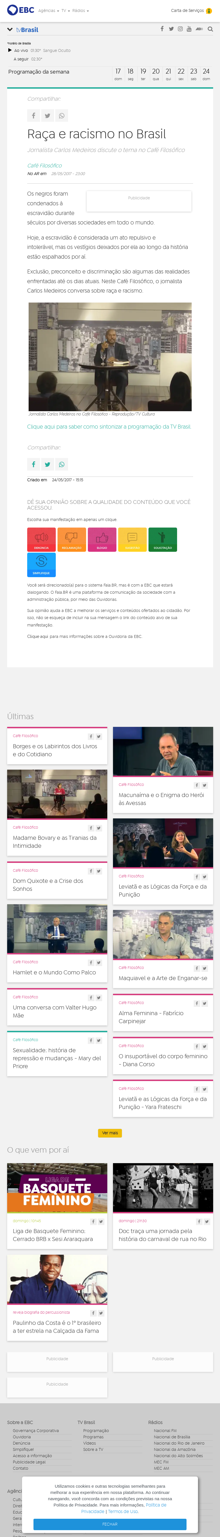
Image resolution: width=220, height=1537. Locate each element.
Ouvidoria (22, 1437)
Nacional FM (165, 1431)
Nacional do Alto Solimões (178, 1456)
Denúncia (21, 1443)
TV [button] (66, 11)
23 (193, 71)
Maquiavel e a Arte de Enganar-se (163, 980)
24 (206, 71)
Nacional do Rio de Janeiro (179, 1443)
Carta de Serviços (187, 11)
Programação (96, 1431)
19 (143, 71)
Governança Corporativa (36, 1431)
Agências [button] (48, 11)
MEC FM (161, 1462)
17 (118, 71)
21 (168, 71)
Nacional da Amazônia (175, 1450)
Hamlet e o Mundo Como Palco (54, 973)
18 (131, 71)
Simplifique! (23, 1450)
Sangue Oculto (57, 50)
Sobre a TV (93, 1450)
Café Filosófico (44, 166)
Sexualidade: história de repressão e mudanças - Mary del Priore (57, 1060)
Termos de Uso (123, 1512)
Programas (93, 1437)
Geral (18, 1519)
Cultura (19, 1500)
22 (181, 71)
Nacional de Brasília (172, 1437)
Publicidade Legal (29, 1462)
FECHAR (110, 1524)
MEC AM (161, 1469)
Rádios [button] (80, 11)
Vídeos (89, 1443)
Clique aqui (37, 636)
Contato (20, 1469)
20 (156, 71)
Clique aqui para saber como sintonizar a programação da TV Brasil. (109, 427)
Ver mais (110, 1133)
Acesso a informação (32, 1456)
